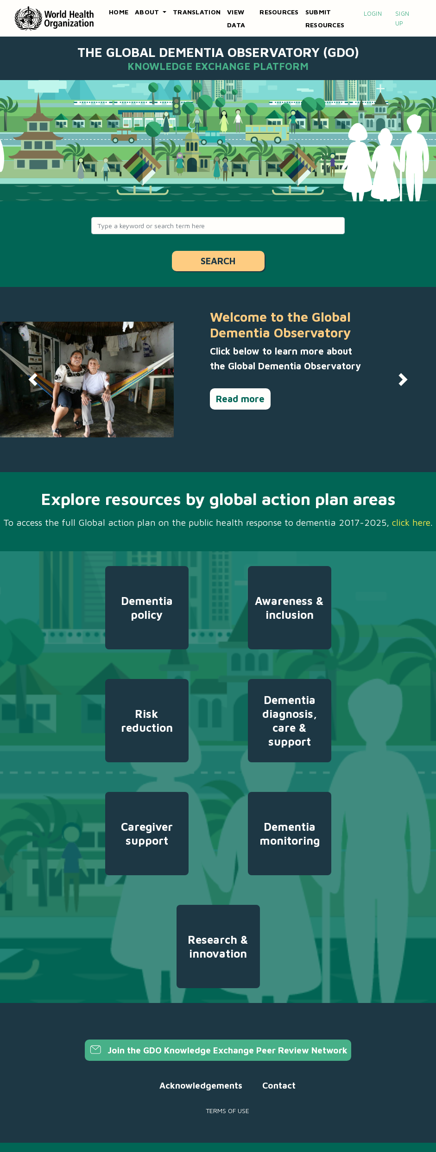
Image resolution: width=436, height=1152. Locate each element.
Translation (197, 12)
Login (373, 13)
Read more (240, 398)
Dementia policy (147, 607)
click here (411, 522)
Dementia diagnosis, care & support (289, 720)
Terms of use (227, 1111)
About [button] (148, 12)
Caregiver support (147, 833)
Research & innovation (218, 946)
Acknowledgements (200, 1085)
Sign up (402, 18)
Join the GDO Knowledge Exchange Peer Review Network (218, 1050)
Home (118, 12)
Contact (279, 1085)
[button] (32, 379)
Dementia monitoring (289, 833)
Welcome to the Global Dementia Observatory (280, 324)
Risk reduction (147, 720)
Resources (278, 12)
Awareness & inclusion (289, 607)
